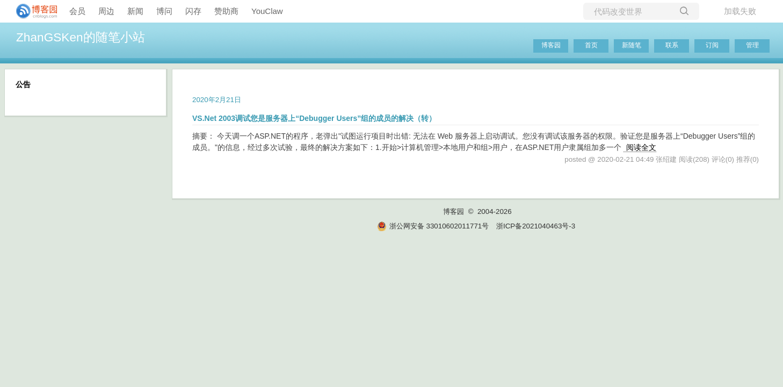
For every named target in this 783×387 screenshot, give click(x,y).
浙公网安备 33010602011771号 (433, 226)
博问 (164, 11)
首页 (591, 45)
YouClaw (267, 11)
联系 (671, 45)
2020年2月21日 (216, 100)
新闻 (135, 11)
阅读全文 (641, 147)
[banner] (32, 11)
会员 (77, 11)
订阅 (712, 45)
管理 (752, 45)
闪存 (193, 11)
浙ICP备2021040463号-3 (535, 226)
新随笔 (631, 45)
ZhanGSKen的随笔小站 (80, 37)
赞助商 (226, 11)
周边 (106, 11)
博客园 (551, 45)
